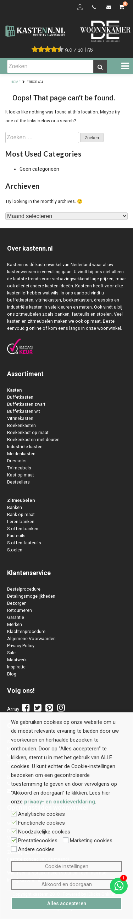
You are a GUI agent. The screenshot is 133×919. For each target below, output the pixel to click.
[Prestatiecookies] (14, 840)
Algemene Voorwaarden (31, 638)
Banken (14, 507)
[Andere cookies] (14, 849)
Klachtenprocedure (26, 631)
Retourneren (19, 610)
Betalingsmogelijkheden (31, 596)
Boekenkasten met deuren (33, 439)
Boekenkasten (21, 425)
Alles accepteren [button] (66, 903)
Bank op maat (21, 514)
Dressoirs (17, 460)
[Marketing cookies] (65, 840)
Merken (14, 624)
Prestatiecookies (37, 840)
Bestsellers (18, 482)
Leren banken (20, 521)
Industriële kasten (25, 446)
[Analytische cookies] (14, 813)
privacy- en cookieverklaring (59, 801)
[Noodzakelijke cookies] (14, 831)
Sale (11, 652)
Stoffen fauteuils (24, 542)
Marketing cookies (91, 840)
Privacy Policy (20, 645)
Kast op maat (20, 475)
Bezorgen (17, 603)
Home (16, 82)
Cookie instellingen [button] (66, 866)
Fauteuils (16, 535)
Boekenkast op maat (28, 432)
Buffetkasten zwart (26, 404)
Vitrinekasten (20, 418)
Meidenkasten (21, 453)
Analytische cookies (41, 814)
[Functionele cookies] (14, 822)
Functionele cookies (41, 823)
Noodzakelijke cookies (44, 832)
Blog (11, 674)
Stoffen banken (22, 528)
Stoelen (14, 549)
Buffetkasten (20, 397)
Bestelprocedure (23, 589)
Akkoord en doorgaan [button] (66, 884)
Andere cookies (36, 849)
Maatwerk (17, 659)
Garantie (15, 617)
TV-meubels (19, 467)
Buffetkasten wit (23, 411)
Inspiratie (16, 666)
